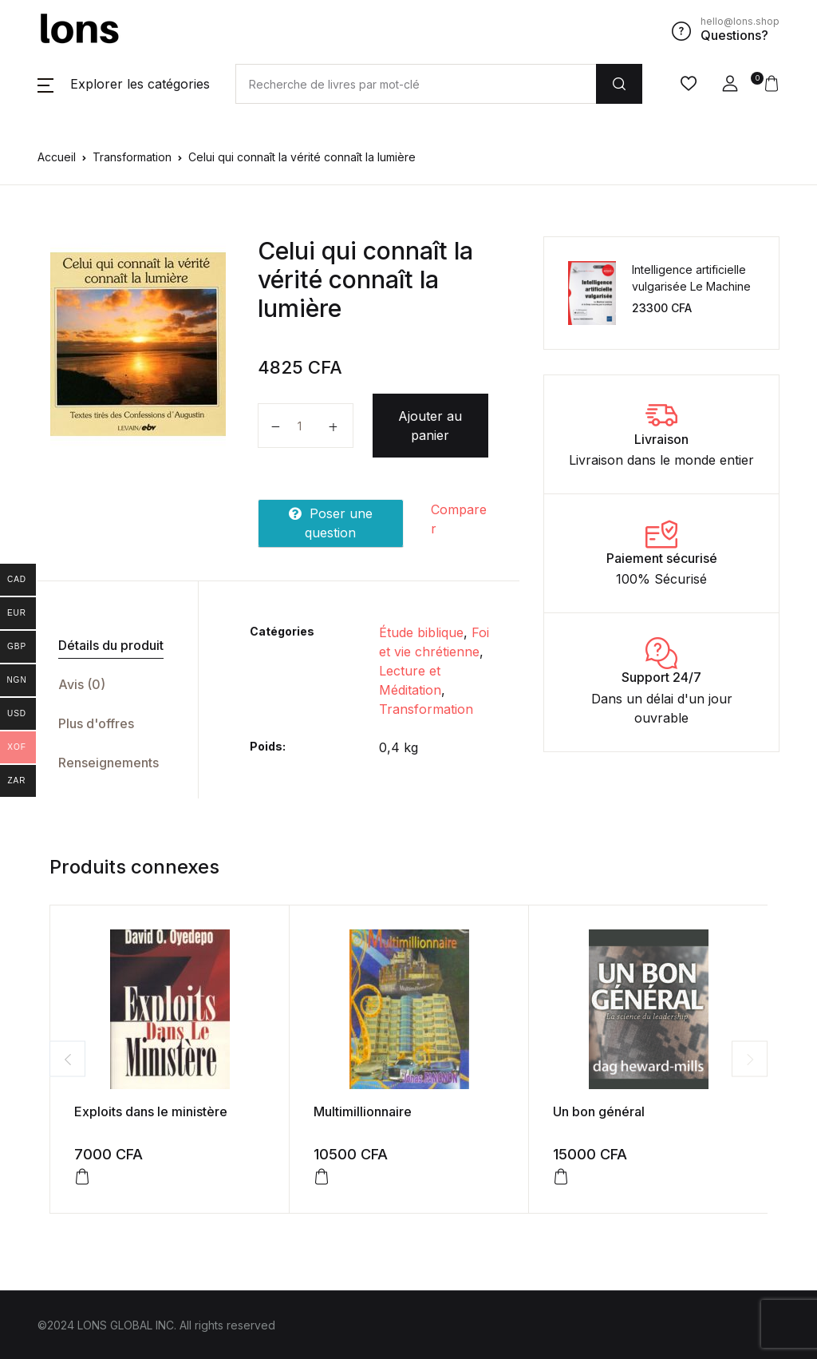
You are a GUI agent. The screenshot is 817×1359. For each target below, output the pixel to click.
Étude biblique (421, 632)
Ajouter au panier (430, 425)
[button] (123, 84)
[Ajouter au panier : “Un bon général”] (561, 1177)
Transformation (132, 157)
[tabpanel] (138, 344)
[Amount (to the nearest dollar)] (415, 84)
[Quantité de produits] (305, 426)
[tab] (111, 645)
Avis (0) (81, 684)
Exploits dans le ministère (150, 1111)
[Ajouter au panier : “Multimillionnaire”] (322, 1177)
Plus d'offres (96, 723)
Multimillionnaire (363, 1111)
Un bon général (599, 1111)
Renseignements (108, 763)
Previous (67, 1059)
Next (750, 1059)
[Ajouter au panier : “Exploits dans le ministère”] (82, 1177)
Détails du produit (111, 645)
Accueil (56, 157)
